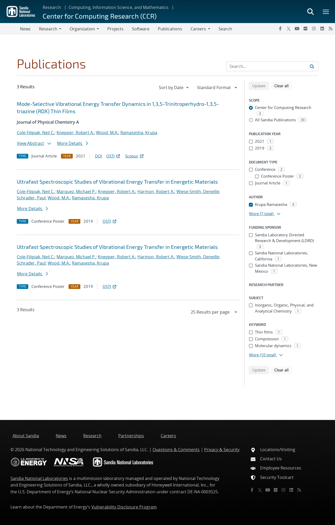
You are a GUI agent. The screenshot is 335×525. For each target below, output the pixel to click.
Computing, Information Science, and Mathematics (119, 7)
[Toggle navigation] (10, 29)
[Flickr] (305, 28)
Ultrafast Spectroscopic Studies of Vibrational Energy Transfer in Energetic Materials (117, 181)
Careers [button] (198, 29)
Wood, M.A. (107, 132)
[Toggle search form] (310, 11)
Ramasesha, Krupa (138, 132)
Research (52, 7)
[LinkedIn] (322, 28)
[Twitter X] (289, 28)
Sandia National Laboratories (39, 478)
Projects (115, 29)
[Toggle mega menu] (326, 11)
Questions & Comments (176, 449)
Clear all (283, 85)
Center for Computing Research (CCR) (100, 16)
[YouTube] (297, 28)
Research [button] (48, 29)
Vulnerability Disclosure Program (124, 507)
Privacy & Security (221, 449)
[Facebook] (280, 28)
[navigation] (174, 87)
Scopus (134, 155)
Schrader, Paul (31, 198)
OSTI (113, 155)
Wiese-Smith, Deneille (197, 191)
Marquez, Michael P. (76, 191)
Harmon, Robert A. (155, 191)
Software (140, 29)
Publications (170, 29)
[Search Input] (272, 66)
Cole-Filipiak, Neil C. (35, 132)
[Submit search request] (312, 66)
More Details (72, 143)
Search (225, 29)
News (25, 29)
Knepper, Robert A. (75, 132)
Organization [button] (82, 29)
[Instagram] (314, 28)
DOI (98, 155)
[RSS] (330, 28)
